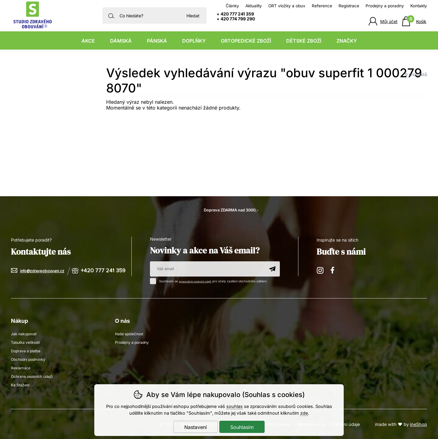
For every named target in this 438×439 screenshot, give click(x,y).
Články (232, 5)
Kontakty (418, 5)
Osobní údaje (346, 424)
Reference (322, 5)
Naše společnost (131, 333)
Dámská (121, 41)
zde (304, 413)
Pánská (157, 41)
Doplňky (194, 41)
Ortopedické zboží (246, 41)
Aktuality (253, 5)
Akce (88, 41)
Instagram (321, 270)
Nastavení (195, 427)
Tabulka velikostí (27, 341)
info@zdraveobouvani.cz (44, 271)
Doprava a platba (28, 350)
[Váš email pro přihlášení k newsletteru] (207, 269)
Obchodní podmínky (31, 358)
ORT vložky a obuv (286, 5)
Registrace (349, 5)
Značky (346, 41)
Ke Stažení (21, 384)
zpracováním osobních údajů (200, 281)
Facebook (335, 270)
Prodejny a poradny (385, 5)
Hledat (193, 15)
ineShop (418, 424)
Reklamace (22, 367)
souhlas (234, 406)
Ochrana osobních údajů (35, 375)
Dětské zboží (303, 41)
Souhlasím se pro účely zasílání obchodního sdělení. (215, 280)
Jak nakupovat (26, 333)
